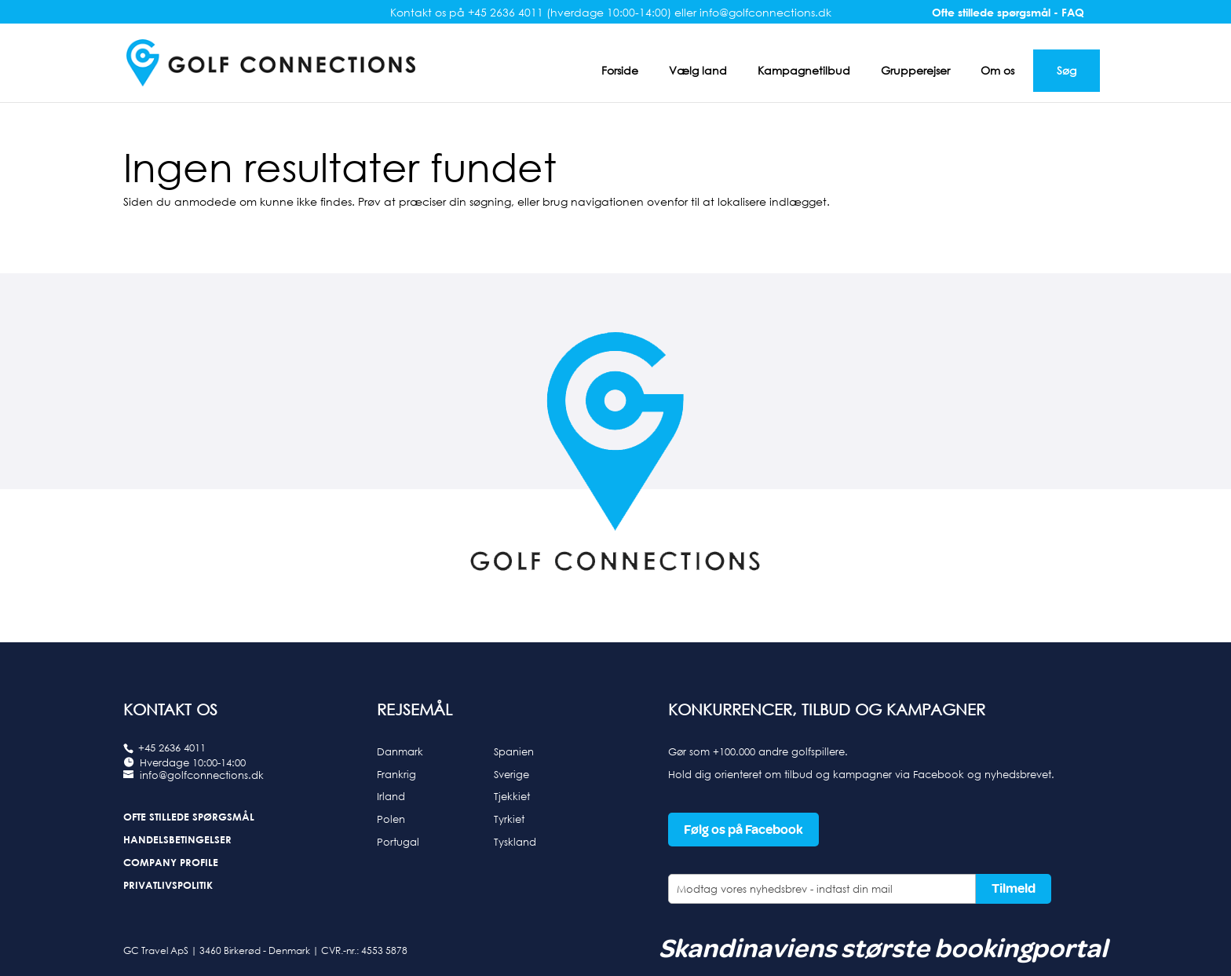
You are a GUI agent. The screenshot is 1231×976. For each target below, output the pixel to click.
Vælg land (698, 70)
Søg (1066, 70)
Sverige (511, 774)
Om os (997, 70)
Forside (619, 70)
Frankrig (396, 774)
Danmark (400, 751)
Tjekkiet (512, 796)
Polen (391, 819)
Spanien (514, 751)
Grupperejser (915, 70)
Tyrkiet (509, 819)
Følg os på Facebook (743, 829)
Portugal (398, 841)
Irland (391, 796)
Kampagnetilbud (804, 70)
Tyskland (515, 841)
